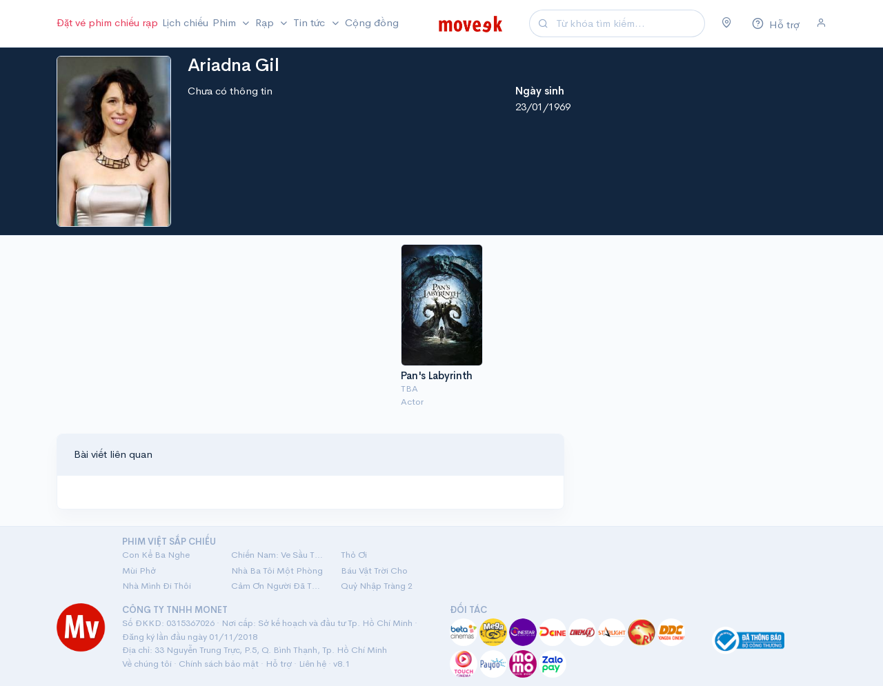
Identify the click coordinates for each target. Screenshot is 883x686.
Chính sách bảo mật (219, 663)
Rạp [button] (266, 22)
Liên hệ (312, 663)
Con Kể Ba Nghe (156, 555)
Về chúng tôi (147, 663)
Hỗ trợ (279, 663)
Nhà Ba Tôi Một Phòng (277, 570)
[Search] (628, 24)
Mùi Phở (139, 570)
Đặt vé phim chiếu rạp (107, 22)
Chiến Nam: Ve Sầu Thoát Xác (277, 555)
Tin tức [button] (310, 22)
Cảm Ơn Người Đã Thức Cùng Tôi (277, 586)
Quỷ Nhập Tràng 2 (377, 586)
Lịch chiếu (185, 22)
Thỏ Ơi (354, 555)
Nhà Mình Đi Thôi (156, 586)
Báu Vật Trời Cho (374, 570)
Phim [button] (225, 22)
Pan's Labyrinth (437, 375)
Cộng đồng (372, 22)
